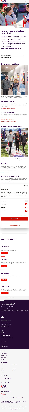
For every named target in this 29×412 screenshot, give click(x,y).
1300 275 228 (5, 346)
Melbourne (3, 372)
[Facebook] (1, 378)
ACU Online (14, 370)
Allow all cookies (14, 218)
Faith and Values (4, 353)
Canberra (2, 370)
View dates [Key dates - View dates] (4, 266)
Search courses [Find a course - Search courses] (4, 252)
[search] (25, 1)
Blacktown (3, 366)
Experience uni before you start (11, 48)
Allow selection (14, 221)
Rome (13, 366)
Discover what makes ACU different (7, 108)
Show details (23, 215)
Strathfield (14, 368)
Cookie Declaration (18, 194)
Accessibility (3, 397)
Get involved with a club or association (8, 121)
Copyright (2, 401)
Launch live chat (4, 326)
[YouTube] (7, 378)
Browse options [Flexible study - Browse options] (5, 293)
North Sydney (14, 364)
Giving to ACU (3, 357)
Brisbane (2, 368)
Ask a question (4, 345)
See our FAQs (3, 341)
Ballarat (2, 364)
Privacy (12, 397)
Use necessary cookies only (14, 225)
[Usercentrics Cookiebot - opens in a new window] (23, 185)
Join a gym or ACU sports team (6, 119)
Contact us (3, 359)
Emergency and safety (19, 397)
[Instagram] (3, 378)
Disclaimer (8, 397)
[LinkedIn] (5, 378)
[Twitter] (10, 378)
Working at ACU (4, 355)
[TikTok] (8, 378)
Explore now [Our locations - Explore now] (4, 279)
